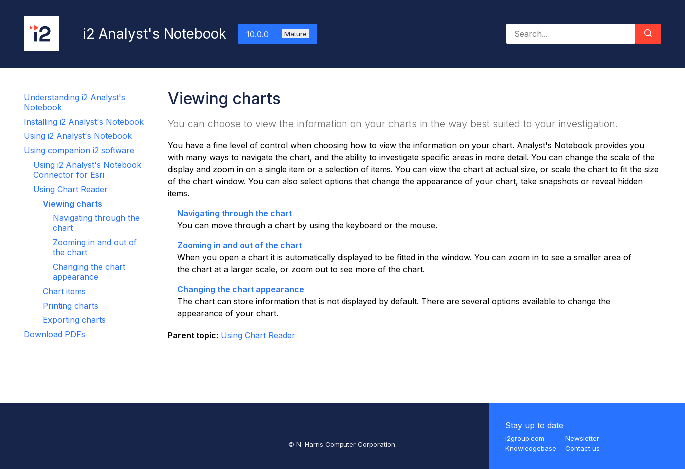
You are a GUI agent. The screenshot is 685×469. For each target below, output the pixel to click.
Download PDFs (54, 334)
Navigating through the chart (234, 213)
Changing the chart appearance (89, 272)
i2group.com (524, 438)
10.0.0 (277, 34)
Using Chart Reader (70, 189)
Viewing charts (72, 204)
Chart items (64, 291)
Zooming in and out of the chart (239, 245)
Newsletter (582, 438)
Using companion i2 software (79, 150)
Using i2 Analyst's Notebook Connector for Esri (87, 170)
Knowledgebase (530, 448)
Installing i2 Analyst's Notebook (84, 122)
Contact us (582, 448)
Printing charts (70, 306)
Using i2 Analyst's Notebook (78, 136)
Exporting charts (74, 320)
